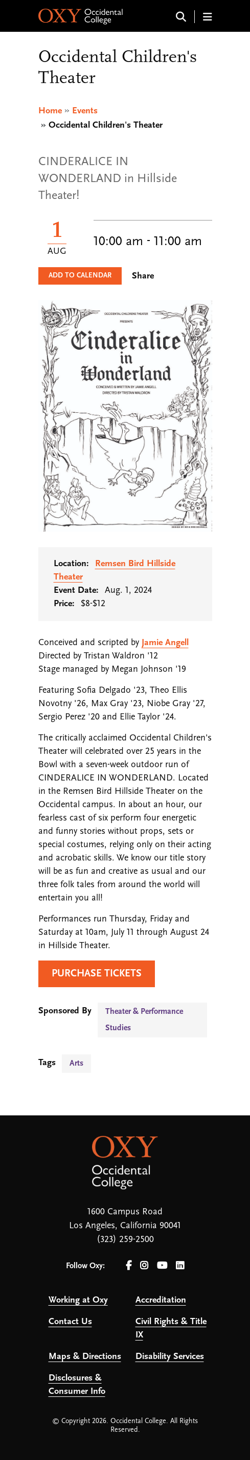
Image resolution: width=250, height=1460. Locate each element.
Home (50, 111)
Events (85, 111)
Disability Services (169, 1357)
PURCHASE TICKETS (97, 974)
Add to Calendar (80, 275)
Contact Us (70, 1322)
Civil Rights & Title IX (171, 1328)
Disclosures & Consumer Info (77, 1384)
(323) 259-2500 (125, 1240)
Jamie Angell (165, 643)
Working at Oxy (78, 1300)
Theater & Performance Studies (144, 1020)
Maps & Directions (85, 1357)
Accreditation (160, 1300)
